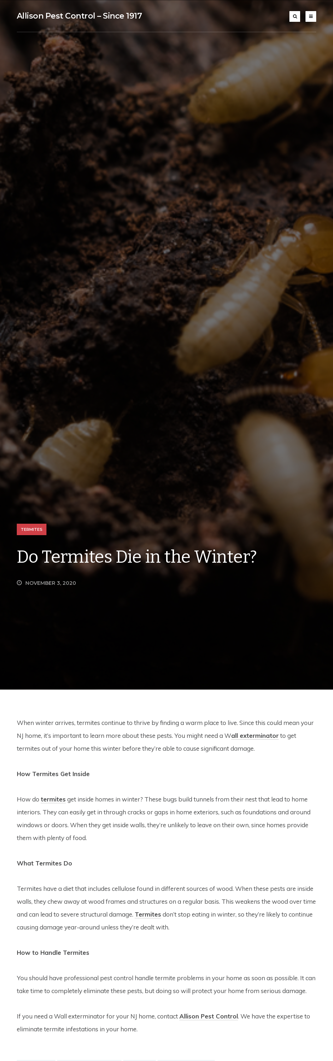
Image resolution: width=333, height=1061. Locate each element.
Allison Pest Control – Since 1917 (79, 16)
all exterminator (255, 735)
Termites (32, 529)
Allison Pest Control (208, 1016)
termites (53, 799)
